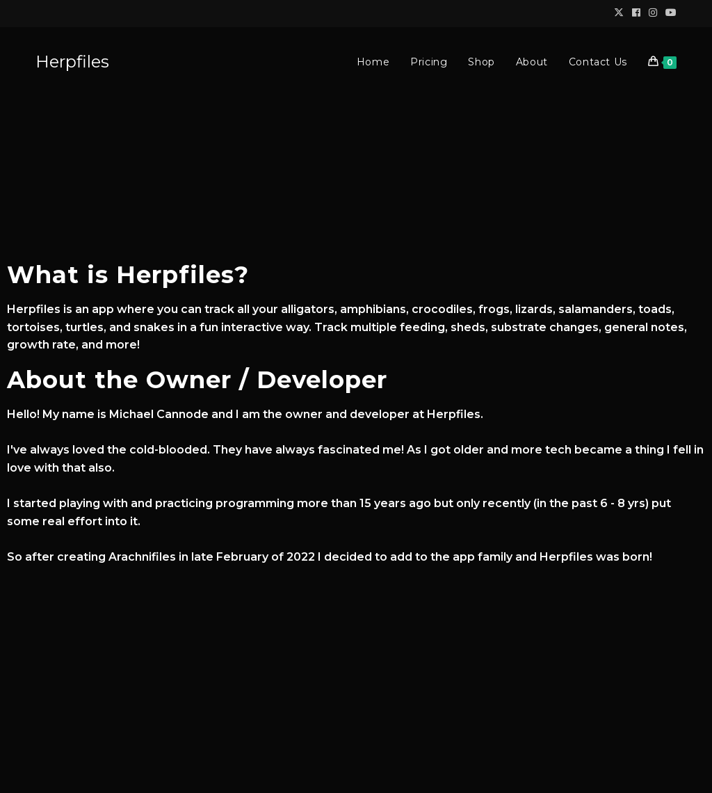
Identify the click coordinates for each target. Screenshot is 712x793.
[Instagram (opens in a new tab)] (653, 13)
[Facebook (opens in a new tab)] (636, 13)
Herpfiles (72, 61)
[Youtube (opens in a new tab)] (669, 13)
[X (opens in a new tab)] (619, 13)
